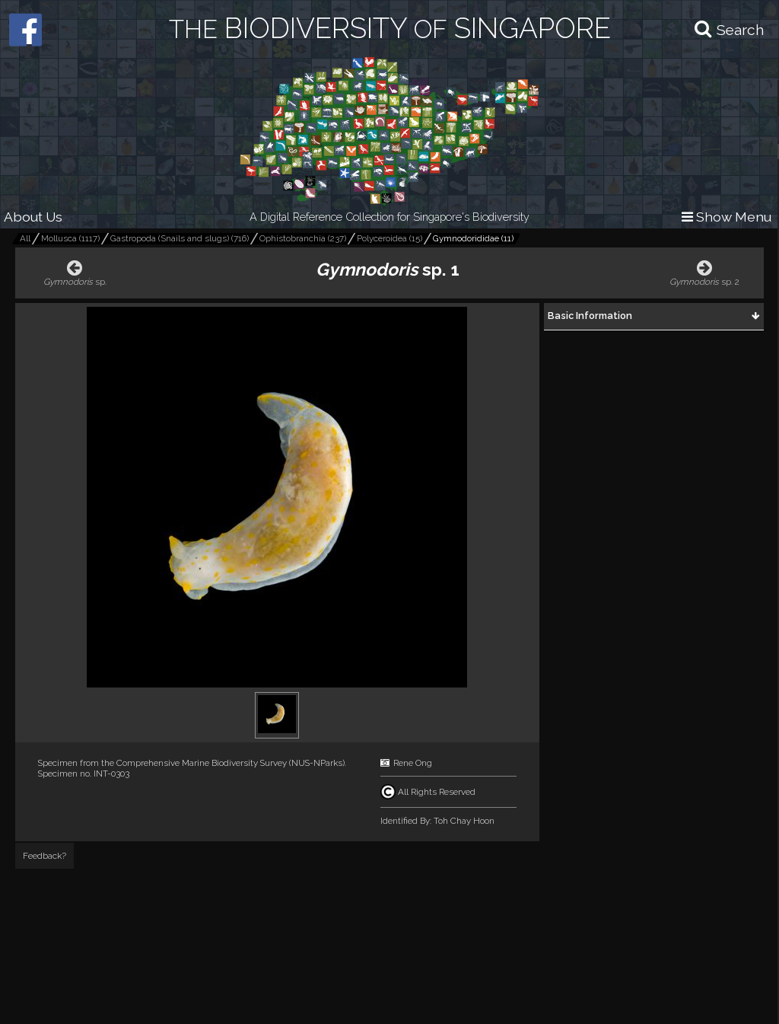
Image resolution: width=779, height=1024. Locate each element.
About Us (33, 217)
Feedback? (44, 855)
